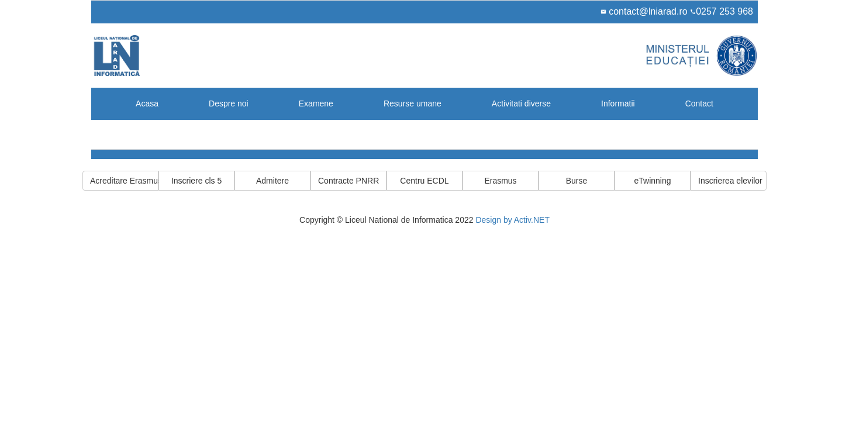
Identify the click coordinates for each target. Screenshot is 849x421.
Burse (577, 180)
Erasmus (500, 180)
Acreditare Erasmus (124, 180)
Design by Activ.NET (512, 220)
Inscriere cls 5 (196, 180)
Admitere (272, 180)
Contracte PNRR (348, 180)
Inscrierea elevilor (730, 180)
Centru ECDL (424, 180)
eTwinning (652, 180)
